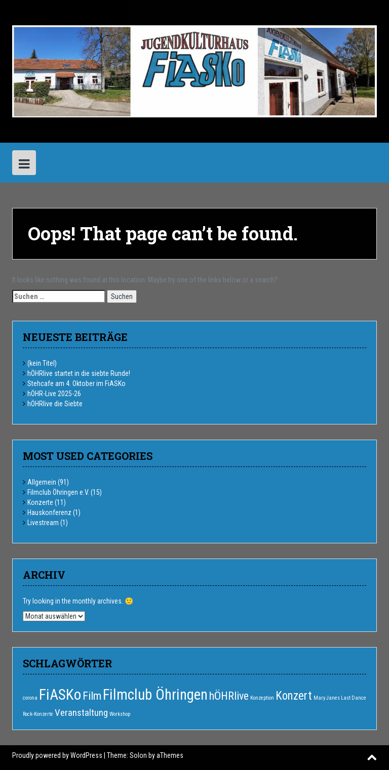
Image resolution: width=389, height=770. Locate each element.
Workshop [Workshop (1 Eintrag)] (119, 714)
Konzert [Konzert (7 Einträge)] (294, 696)
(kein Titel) (42, 363)
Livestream (43, 523)
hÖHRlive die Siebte (55, 404)
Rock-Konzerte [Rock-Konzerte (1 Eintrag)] (38, 714)
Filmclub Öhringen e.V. (58, 492)
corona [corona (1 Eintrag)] (30, 698)
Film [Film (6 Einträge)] (92, 696)
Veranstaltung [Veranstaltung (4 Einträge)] (81, 712)
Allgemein (41, 482)
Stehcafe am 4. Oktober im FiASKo (76, 383)
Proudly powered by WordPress (57, 755)
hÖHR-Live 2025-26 (54, 394)
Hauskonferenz (49, 512)
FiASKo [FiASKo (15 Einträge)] (60, 694)
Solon (138, 755)
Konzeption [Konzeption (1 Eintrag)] (262, 698)
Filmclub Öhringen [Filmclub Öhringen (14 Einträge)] (155, 694)
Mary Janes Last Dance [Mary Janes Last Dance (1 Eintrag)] (340, 698)
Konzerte (40, 502)
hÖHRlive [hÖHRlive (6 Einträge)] (229, 696)
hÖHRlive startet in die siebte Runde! (78, 373)
